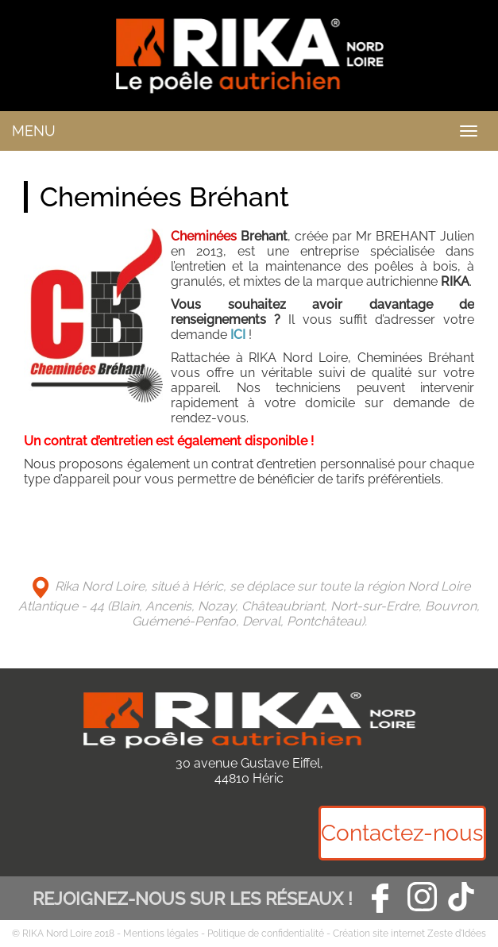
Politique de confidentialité (265, 933)
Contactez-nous (402, 833)
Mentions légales (161, 933)
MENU (34, 130)
